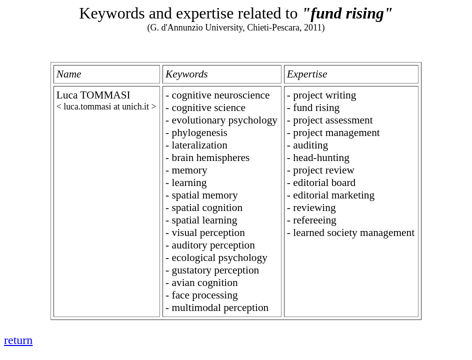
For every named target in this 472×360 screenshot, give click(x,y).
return (18, 340)
